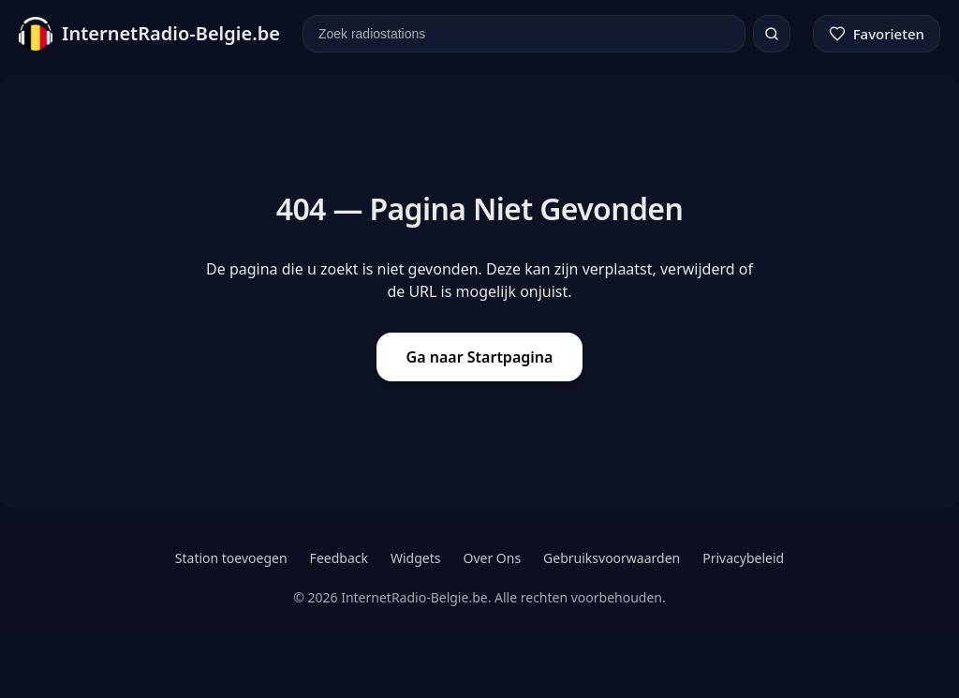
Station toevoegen (231, 558)
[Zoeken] (771, 33)
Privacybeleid (743, 558)
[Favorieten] (876, 33)
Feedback (339, 558)
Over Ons (492, 558)
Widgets (416, 558)
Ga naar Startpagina (479, 357)
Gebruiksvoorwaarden (611, 558)
